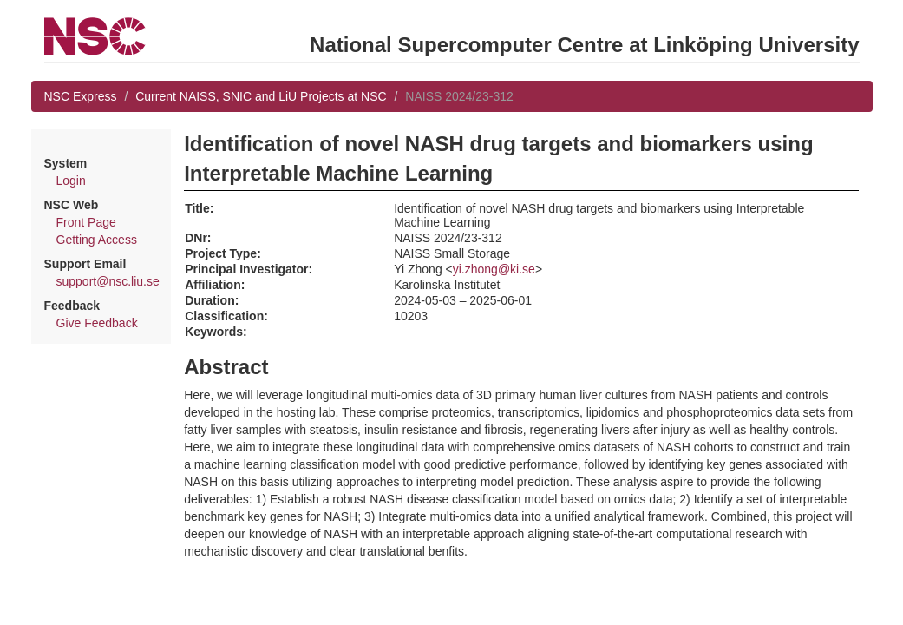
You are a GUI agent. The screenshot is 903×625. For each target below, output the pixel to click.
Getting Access (96, 240)
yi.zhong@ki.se (494, 269)
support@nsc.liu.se (108, 281)
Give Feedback (97, 323)
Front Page (86, 222)
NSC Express (80, 96)
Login (71, 181)
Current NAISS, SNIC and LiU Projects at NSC (260, 96)
